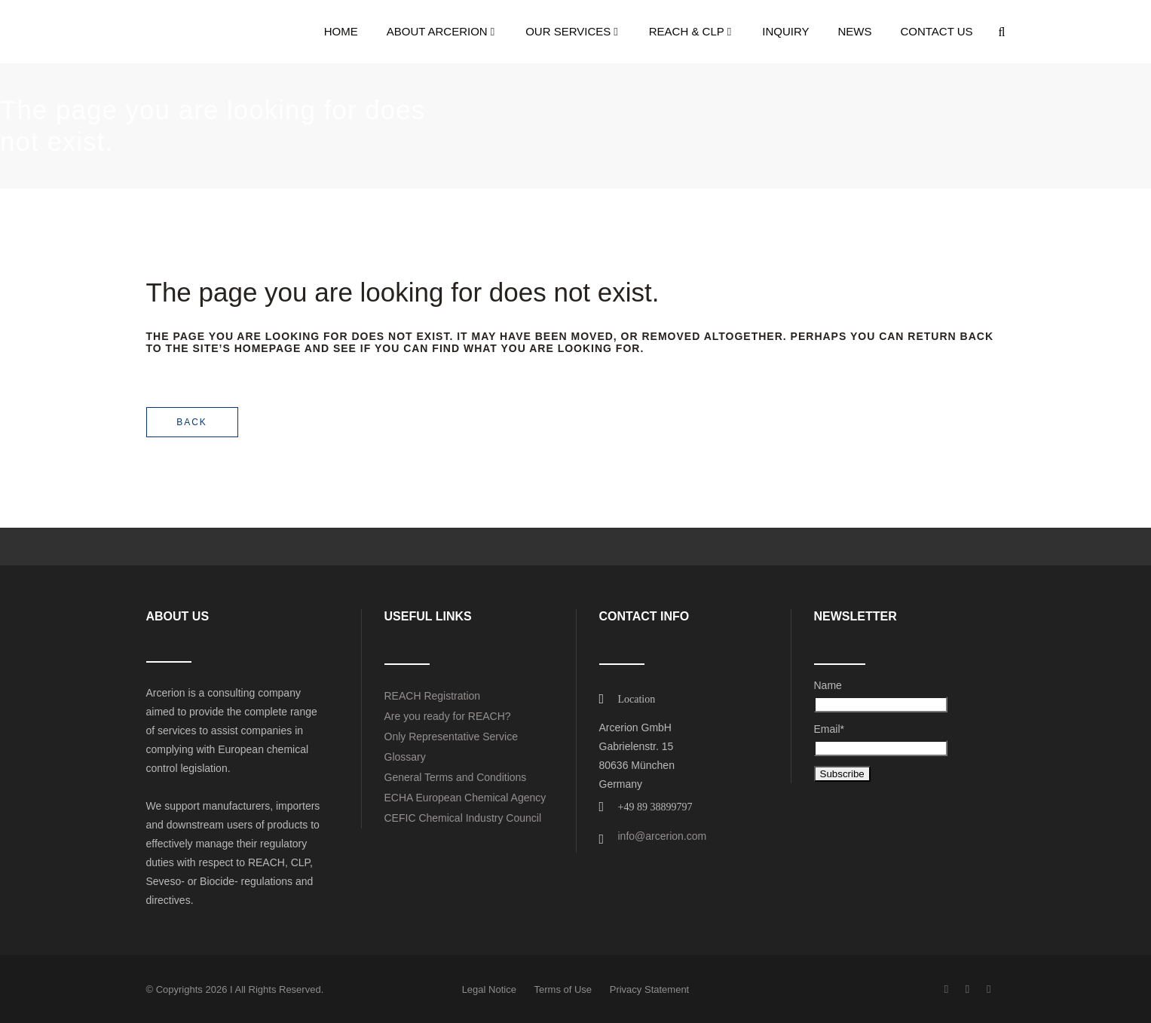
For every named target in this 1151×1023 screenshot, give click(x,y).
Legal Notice (489, 989)
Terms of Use (563, 989)
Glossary (405, 757)
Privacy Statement (650, 989)
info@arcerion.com (662, 836)
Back (191, 422)
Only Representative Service (451, 736)
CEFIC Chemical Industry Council (463, 818)
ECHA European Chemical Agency (465, 798)
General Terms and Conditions (455, 777)
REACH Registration (432, 696)
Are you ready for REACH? (447, 716)
